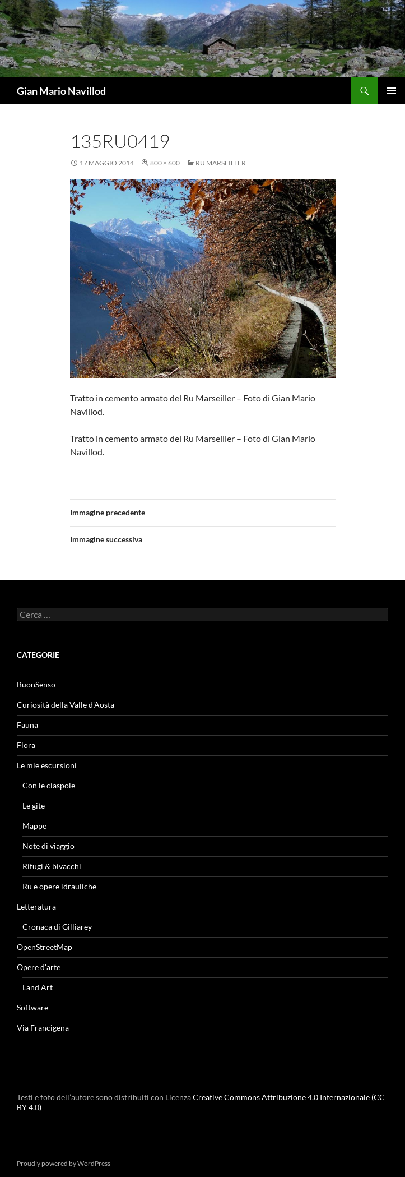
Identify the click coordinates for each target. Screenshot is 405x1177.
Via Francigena (43, 1027)
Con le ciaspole (48, 785)
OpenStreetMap (44, 947)
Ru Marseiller (220, 163)
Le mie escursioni (47, 765)
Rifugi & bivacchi (51, 866)
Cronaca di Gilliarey (57, 926)
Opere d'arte (38, 967)
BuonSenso (36, 684)
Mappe (34, 825)
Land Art (37, 987)
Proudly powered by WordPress (63, 1163)
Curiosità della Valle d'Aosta (65, 704)
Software (32, 1007)
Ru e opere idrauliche (59, 886)
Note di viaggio (48, 846)
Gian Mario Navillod (61, 91)
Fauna (27, 725)
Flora (26, 745)
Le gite (33, 805)
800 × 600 (165, 163)
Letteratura (36, 906)
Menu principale (391, 90)
